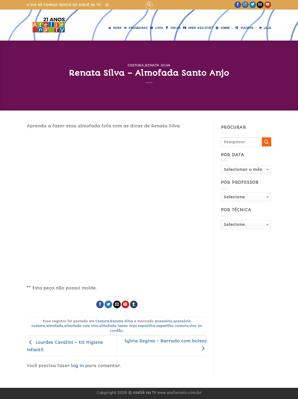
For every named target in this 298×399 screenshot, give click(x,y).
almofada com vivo (81, 326)
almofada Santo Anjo (118, 326)
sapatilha (146, 326)
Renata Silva (157, 65)
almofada (54, 326)
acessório (163, 321)
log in (77, 365)
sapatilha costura (172, 326)
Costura (136, 65)
